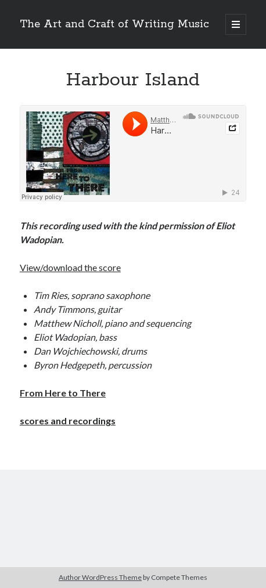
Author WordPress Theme (100, 577)
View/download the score (70, 267)
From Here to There (63, 392)
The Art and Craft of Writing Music (114, 24)
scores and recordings (68, 420)
